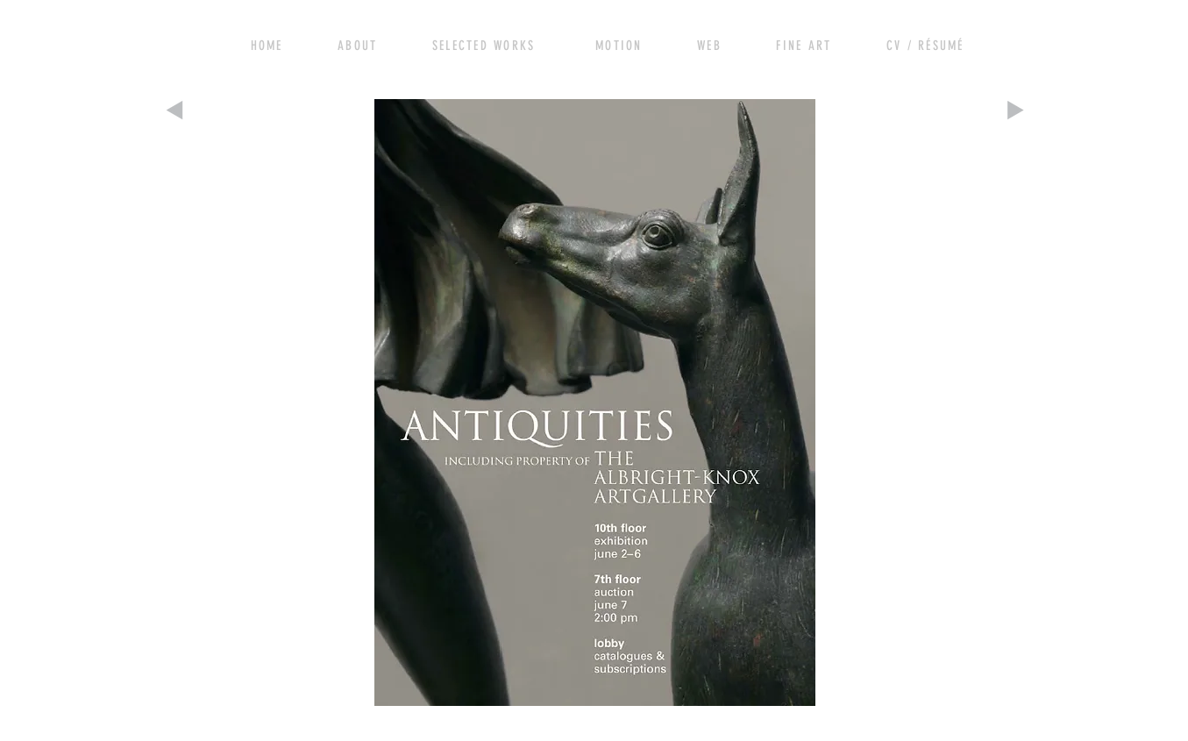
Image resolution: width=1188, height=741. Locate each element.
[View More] (365, 43)
